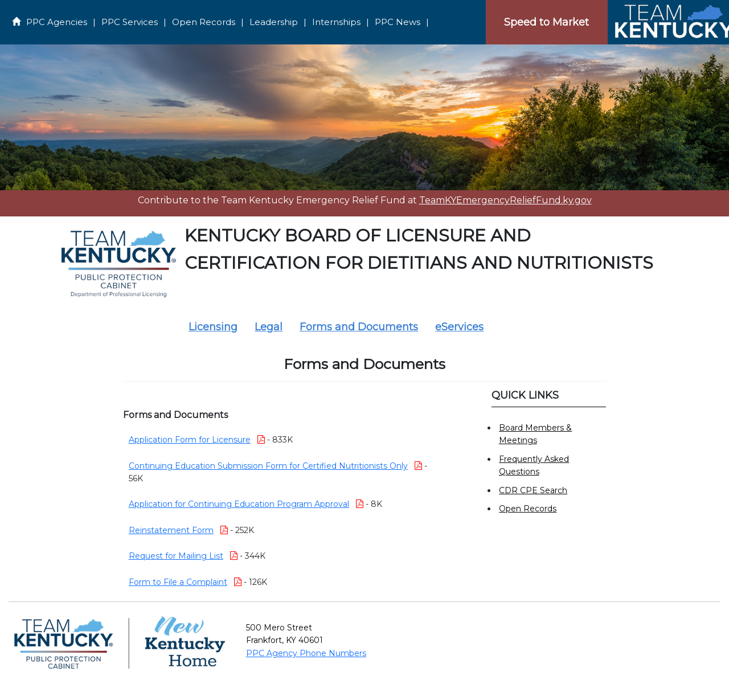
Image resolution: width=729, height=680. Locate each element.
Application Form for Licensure (190, 440)
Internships (336, 22)
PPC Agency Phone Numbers (306, 653)
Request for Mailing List (176, 556)
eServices (459, 327)
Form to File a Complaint (178, 582)
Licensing (213, 327)
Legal (268, 327)
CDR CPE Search (533, 490)
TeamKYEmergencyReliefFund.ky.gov (505, 200)
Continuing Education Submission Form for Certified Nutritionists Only (268, 466)
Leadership (273, 22)
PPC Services (129, 22)
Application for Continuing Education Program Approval (239, 504)
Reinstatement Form (171, 530)
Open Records (203, 22)
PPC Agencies (56, 22)
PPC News (397, 22)
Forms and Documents (359, 327)
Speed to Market (546, 22)
